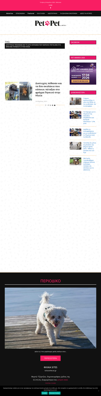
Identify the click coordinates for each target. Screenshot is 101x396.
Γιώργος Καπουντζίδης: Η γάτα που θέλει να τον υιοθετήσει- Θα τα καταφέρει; (89, 102)
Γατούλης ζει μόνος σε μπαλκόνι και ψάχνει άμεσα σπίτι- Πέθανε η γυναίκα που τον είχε (89, 147)
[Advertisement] (35, 65)
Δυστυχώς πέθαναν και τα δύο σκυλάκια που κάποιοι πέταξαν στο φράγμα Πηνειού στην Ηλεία (48, 89)
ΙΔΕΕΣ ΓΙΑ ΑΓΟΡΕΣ (86, 13)
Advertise (9, 13)
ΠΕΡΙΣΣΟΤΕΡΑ (50, 358)
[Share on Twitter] (50, 105)
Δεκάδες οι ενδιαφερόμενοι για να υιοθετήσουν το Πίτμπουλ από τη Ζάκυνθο (89, 133)
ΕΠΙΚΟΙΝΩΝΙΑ (20, 13)
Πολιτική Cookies (55, 393)
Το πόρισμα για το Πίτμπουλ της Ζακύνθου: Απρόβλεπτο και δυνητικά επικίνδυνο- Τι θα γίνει (89, 117)
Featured (31, 13)
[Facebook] (50, 8)
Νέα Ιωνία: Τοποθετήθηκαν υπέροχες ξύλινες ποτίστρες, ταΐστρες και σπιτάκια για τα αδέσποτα (89, 164)
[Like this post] (45, 105)
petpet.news (62, 379)
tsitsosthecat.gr (50, 370)
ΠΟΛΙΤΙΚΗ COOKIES (50, 383)
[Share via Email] (54, 105)
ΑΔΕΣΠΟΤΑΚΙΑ (52, 13)
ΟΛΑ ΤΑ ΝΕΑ (41, 13)
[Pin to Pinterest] (52, 105)
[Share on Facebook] (48, 105)
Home (50, 5)
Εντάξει (44, 393)
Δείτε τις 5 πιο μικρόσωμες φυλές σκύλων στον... (50, 351)
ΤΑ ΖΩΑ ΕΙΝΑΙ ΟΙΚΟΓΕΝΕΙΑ (68, 13)
